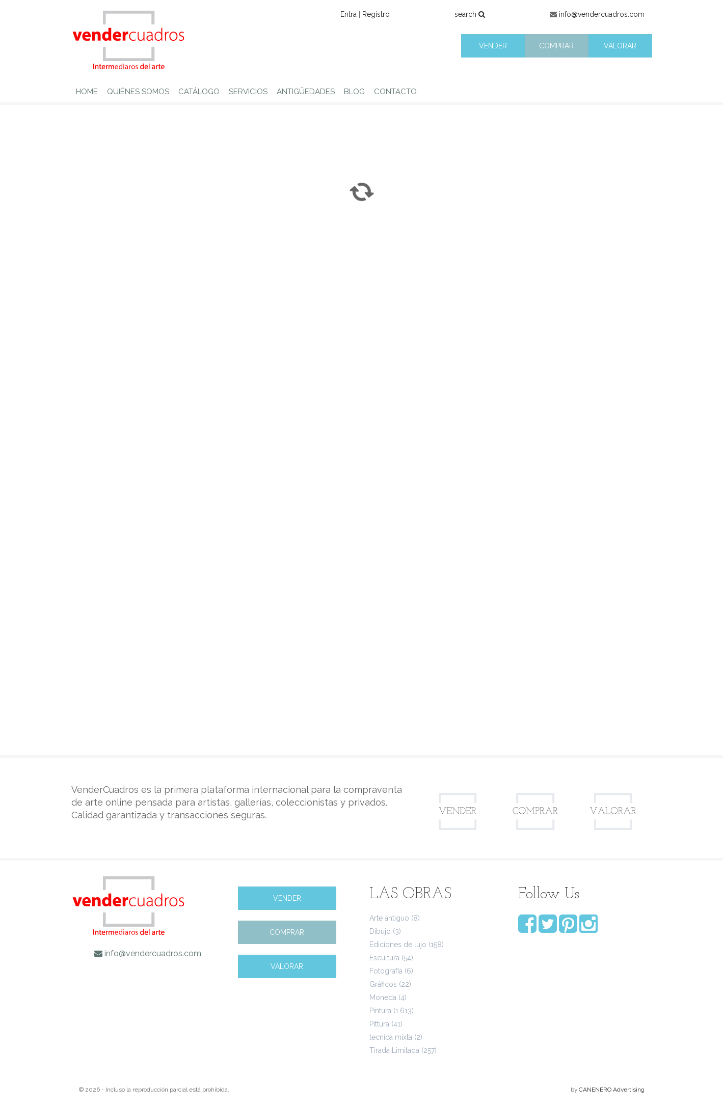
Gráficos (383, 984)
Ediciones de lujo (397, 944)
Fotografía (386, 971)
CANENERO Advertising (612, 1089)
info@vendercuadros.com (602, 14)
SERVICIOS (248, 91)
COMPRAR (556, 46)
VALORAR (620, 46)
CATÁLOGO (199, 91)
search (469, 14)
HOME (87, 91)
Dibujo (380, 931)
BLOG (354, 91)
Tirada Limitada (394, 1050)
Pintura (380, 1011)
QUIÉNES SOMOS (138, 91)
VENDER (493, 46)
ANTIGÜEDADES (306, 91)
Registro (376, 14)
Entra (348, 14)
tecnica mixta (390, 1037)
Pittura (379, 1024)
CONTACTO (395, 91)
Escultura (384, 958)
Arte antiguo (389, 918)
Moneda (382, 997)
